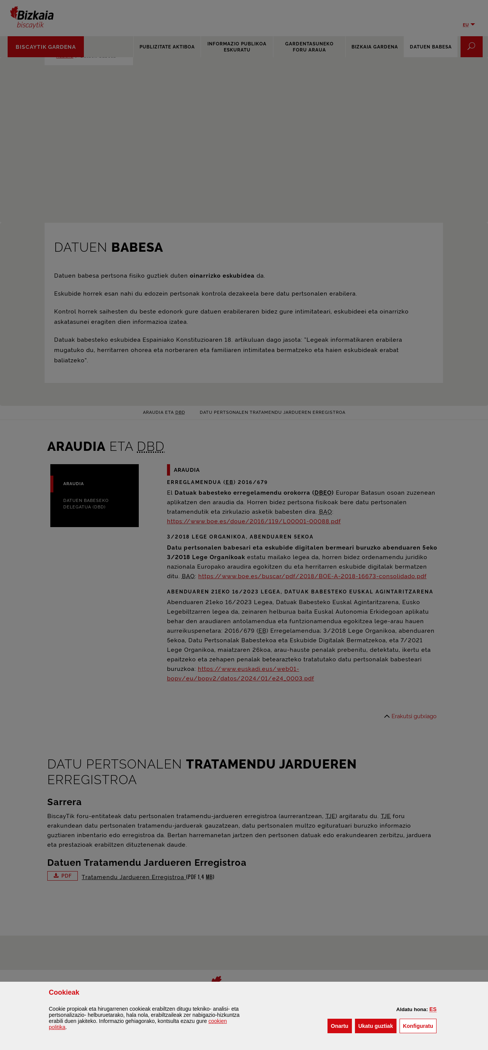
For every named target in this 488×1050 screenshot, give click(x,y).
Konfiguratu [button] (420, 1025)
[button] (433, 1009)
